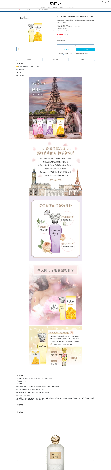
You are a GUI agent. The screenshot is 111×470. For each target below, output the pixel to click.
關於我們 (46, 452)
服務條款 (46, 461)
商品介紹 (29, 59)
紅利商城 (46, 454)
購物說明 (46, 456)
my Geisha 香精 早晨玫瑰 (65, 436)
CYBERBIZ (50, 466)
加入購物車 (66, 49)
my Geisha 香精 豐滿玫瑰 (84, 436)
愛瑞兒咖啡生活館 (70, 7)
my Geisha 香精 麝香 (27, 436)
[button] (53, 31)
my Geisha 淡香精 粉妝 (46, 436)
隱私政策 (46, 458)
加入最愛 (60, 53)
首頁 (38, 7)
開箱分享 (62, 7)
